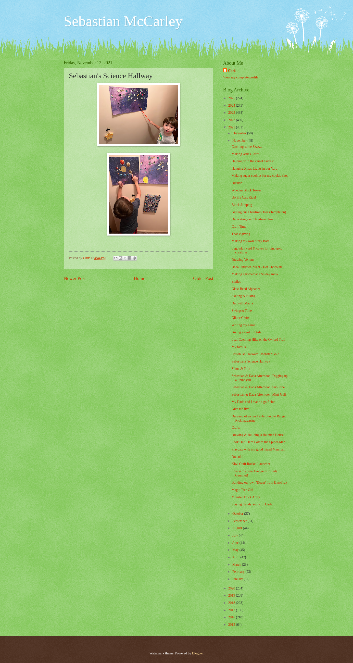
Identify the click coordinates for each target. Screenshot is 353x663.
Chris (232, 71)
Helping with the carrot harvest (252, 161)
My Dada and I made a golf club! (254, 402)
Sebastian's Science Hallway (250, 361)
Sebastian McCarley (123, 21)
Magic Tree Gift (242, 490)
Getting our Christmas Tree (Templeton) (258, 212)
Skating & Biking (243, 296)
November (240, 140)
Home (139, 278)
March (237, 564)
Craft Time (238, 226)
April (236, 557)
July (235, 535)
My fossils (238, 347)
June (236, 543)
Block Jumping (241, 205)
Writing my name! (243, 325)
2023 (232, 112)
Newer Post (75, 278)
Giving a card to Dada (246, 332)
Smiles (236, 281)
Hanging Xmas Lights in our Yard (254, 168)
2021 (232, 127)
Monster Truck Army (245, 497)
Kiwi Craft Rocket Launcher (250, 464)
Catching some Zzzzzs (246, 147)
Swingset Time (241, 311)
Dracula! (237, 457)
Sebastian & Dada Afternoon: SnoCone (258, 387)
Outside (236, 183)
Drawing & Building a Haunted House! (258, 435)
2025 (232, 98)
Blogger (197, 653)
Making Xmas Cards (245, 154)
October (238, 513)
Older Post (203, 278)
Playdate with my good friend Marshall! (258, 449)
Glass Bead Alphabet (245, 289)
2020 (232, 588)
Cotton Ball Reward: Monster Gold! (255, 354)
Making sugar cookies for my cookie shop (259, 175)
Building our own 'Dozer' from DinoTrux (259, 482)
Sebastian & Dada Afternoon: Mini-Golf (258, 394)
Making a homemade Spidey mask (254, 274)
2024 (232, 105)
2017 (232, 610)
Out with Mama (242, 303)
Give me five (240, 409)
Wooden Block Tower (246, 190)
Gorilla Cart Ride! (243, 197)
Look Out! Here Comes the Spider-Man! (258, 442)
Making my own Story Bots (250, 241)
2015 (232, 624)
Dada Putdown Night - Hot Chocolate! (257, 267)
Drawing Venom (242, 260)
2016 (232, 617)
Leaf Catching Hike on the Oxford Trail (258, 339)
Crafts (235, 427)
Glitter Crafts (240, 318)
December (239, 133)
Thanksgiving (240, 234)
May (236, 550)
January (238, 579)
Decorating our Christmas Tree (252, 219)
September (240, 521)
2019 (232, 595)
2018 (232, 603)
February (238, 572)
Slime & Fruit (240, 369)
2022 (232, 120)
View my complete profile (240, 77)
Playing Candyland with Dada (251, 504)
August (237, 528)
